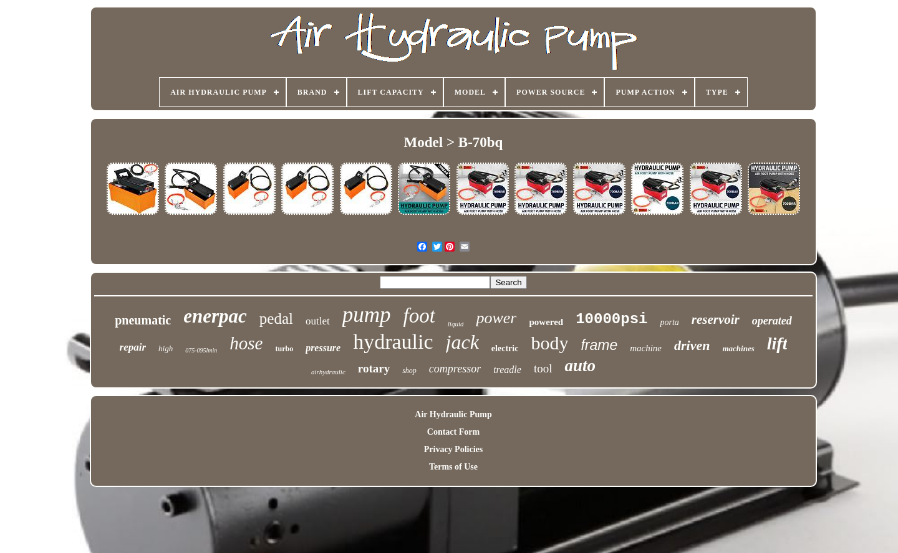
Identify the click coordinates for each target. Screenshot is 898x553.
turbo (284, 348)
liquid (456, 324)
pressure (323, 348)
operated (772, 320)
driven (692, 345)
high (165, 348)
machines (738, 348)
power (496, 318)
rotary (374, 368)
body (549, 343)
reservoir (716, 319)
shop (409, 370)
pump (366, 315)
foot (419, 316)
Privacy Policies (453, 449)
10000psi (611, 319)
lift (777, 343)
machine (646, 348)
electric (505, 348)
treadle (507, 369)
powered (546, 322)
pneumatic (143, 320)
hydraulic (393, 341)
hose (246, 343)
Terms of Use (453, 466)
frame (599, 345)
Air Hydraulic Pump (453, 414)
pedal (276, 318)
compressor (455, 368)
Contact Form (453, 432)
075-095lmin (201, 350)
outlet (318, 321)
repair (133, 347)
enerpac (215, 316)
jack (462, 342)
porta (669, 322)
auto (580, 365)
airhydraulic (328, 372)
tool (543, 368)
